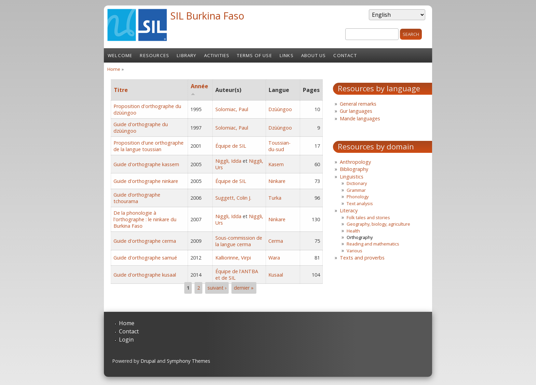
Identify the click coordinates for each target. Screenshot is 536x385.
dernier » (244, 287)
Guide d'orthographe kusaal (144, 274)
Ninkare (276, 181)
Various (354, 251)
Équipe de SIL (230, 146)
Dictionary (357, 183)
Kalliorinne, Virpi (233, 257)
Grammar (356, 190)
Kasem (276, 164)
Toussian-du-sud (279, 146)
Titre (121, 90)
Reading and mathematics (373, 244)
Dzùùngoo (280, 109)
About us (313, 55)
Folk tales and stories (368, 217)
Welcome (120, 55)
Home (113, 69)
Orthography (360, 237)
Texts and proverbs (362, 257)
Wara (274, 257)
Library (186, 55)
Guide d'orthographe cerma (144, 241)
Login (126, 339)
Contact (345, 55)
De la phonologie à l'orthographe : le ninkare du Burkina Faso (144, 219)
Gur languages (356, 111)
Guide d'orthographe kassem (146, 164)
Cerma (275, 241)
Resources (154, 55)
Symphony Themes (188, 361)
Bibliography (354, 169)
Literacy (349, 210)
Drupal (148, 361)
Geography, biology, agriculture (378, 224)
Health (353, 231)
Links (287, 55)
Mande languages (360, 118)
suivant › (216, 287)
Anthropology (355, 162)
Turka (274, 198)
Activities (217, 55)
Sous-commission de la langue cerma (238, 241)
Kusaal (275, 274)
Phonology (357, 197)
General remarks (358, 104)
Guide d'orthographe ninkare (145, 181)
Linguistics (351, 176)
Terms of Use (254, 55)
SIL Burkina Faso (207, 15)
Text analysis (360, 203)
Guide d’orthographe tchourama (136, 197)
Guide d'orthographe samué (145, 257)
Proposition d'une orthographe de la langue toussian (148, 146)
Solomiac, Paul (231, 109)
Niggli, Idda (228, 161)
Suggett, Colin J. (233, 198)
